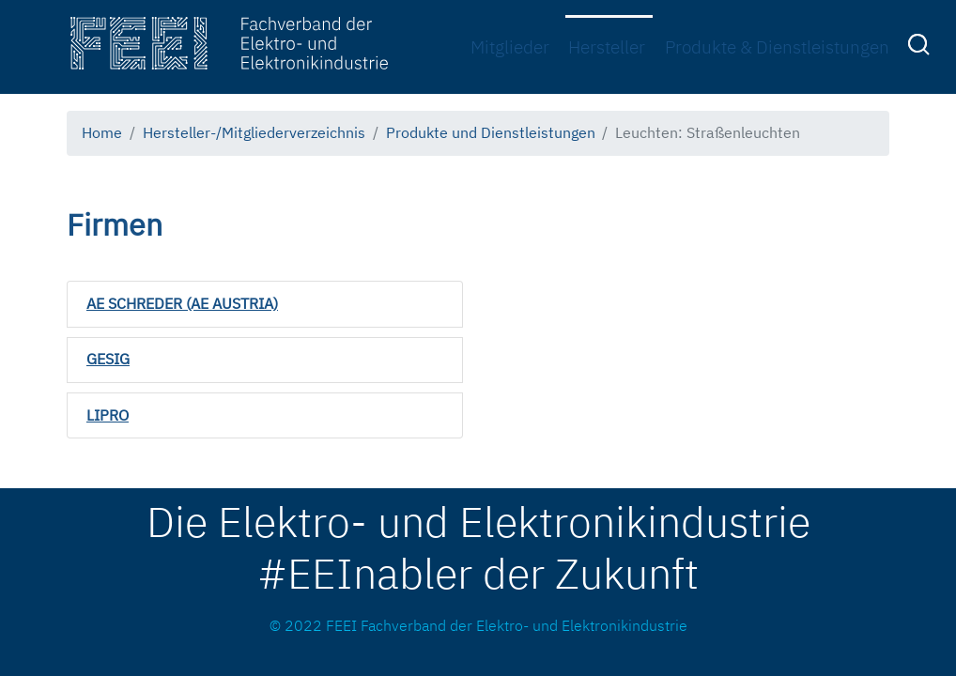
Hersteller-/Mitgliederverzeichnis (254, 132)
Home (102, 132)
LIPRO (107, 415)
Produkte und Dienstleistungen (490, 132)
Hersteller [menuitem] (606, 47)
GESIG (108, 358)
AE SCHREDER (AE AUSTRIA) (182, 303)
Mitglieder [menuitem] (509, 47)
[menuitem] (921, 48)
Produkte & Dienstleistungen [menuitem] (777, 47)
